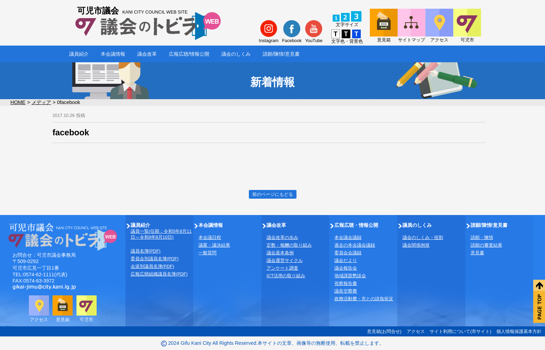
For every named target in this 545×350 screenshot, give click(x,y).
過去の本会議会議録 (354, 245)
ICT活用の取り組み (286, 275)
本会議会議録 (347, 237)
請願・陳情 (482, 237)
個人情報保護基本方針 (519, 331)
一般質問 (207, 252)
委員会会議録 (347, 252)
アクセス (416, 331)
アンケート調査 (282, 268)
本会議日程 (209, 237)
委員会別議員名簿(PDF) (155, 258)
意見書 (477, 252)
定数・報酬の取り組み (289, 245)
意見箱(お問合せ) (384, 331)
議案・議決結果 (214, 245)
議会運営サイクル (285, 260)
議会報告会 (345, 268)
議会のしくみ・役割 (422, 237)
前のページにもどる (272, 194)
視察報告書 (345, 283)
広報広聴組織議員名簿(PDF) (159, 274)
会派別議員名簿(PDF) (152, 266)
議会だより (345, 260)
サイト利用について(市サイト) (460, 331)
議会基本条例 (280, 252)
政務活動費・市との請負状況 (363, 298)
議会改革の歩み (282, 237)
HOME (17, 102)
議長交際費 (345, 291)
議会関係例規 (416, 245)
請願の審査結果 (486, 245)
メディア (41, 102)
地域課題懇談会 (350, 275)
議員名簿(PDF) (146, 251)
